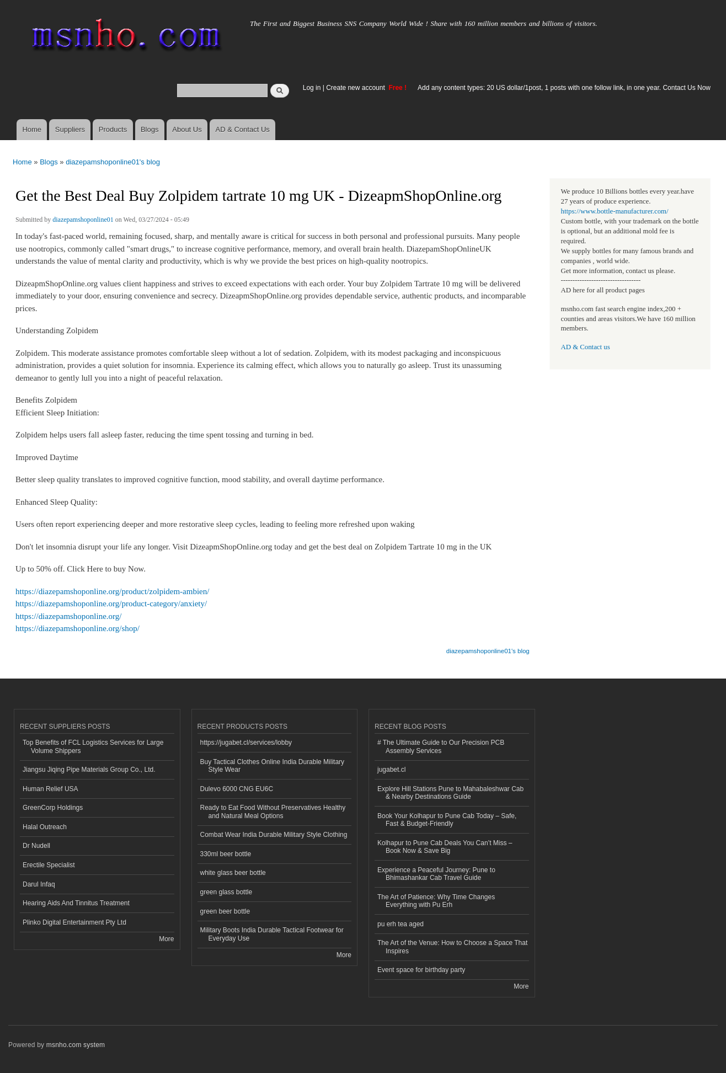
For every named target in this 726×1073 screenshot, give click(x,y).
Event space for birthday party (421, 970)
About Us (186, 129)
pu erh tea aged (400, 924)
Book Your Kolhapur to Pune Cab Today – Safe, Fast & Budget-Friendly (446, 820)
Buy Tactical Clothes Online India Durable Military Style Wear (272, 765)
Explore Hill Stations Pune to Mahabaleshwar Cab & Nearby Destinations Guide (450, 792)
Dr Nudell (36, 846)
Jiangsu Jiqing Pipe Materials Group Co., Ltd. (89, 769)
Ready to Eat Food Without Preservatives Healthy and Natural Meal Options (273, 811)
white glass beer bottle (233, 873)
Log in (312, 88)
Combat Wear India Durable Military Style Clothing (274, 835)
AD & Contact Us (243, 129)
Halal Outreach (45, 827)
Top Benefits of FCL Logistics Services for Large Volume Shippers (93, 746)
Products (113, 129)
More (166, 939)
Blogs (150, 129)
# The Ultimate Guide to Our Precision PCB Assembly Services (440, 746)
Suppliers (70, 129)
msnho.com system (75, 1045)
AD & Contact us (585, 347)
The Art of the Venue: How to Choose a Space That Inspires (452, 946)
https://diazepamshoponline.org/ (68, 616)
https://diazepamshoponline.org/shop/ (77, 628)
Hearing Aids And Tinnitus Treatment (76, 903)
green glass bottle (226, 892)
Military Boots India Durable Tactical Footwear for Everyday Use (272, 934)
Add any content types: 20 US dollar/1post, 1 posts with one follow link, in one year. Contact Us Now (564, 88)
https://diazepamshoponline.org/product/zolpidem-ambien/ (112, 591)
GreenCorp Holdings (53, 808)
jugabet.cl (391, 769)
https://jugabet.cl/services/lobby (246, 742)
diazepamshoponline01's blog (113, 162)
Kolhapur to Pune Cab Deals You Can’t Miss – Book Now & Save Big (445, 847)
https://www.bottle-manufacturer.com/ (615, 211)
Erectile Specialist (49, 865)
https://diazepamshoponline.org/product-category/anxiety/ (111, 603)
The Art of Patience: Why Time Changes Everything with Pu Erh (436, 901)
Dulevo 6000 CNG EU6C (237, 789)
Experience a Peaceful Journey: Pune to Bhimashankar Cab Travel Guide (436, 874)
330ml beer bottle (226, 854)
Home (31, 129)
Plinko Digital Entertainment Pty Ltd (74, 922)
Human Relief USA (50, 789)
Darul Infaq (39, 884)
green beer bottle (225, 911)
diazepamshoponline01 (83, 219)
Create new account (356, 88)
